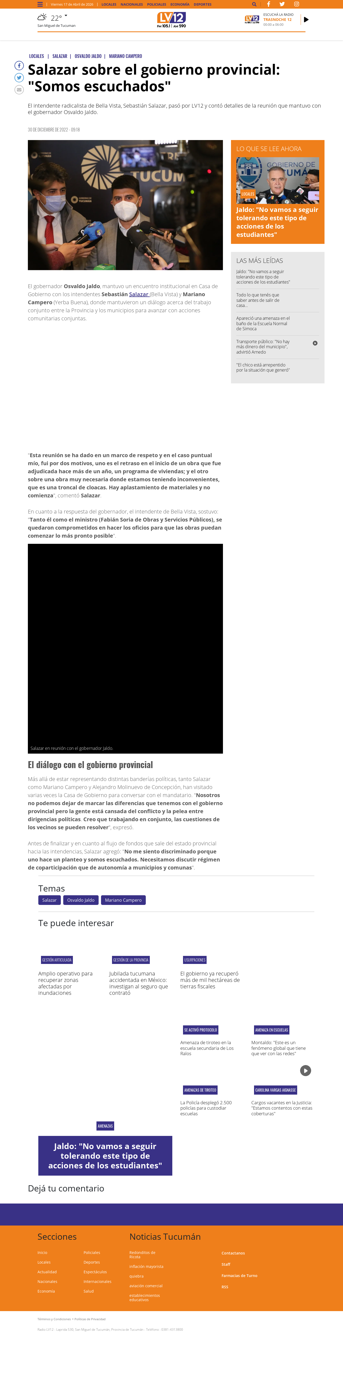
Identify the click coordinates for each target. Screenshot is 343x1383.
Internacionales (97, 1281)
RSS (225, 1286)
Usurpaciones (194, 960)
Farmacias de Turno (240, 1275)
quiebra (136, 1276)
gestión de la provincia (130, 960)
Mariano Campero (123, 900)
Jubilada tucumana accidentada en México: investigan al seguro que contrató (138, 983)
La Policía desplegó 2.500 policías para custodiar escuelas (206, 1108)
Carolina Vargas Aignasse (275, 1090)
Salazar (139, 294)
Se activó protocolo (200, 1030)
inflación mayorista (146, 1266)
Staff (226, 1264)
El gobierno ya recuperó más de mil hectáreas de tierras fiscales (210, 980)
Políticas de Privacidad (90, 1319)
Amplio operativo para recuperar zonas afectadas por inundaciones (65, 983)
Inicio (42, 1252)
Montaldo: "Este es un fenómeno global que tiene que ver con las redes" (278, 1047)
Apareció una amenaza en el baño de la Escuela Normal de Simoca (263, 323)
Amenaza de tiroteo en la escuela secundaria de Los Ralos (207, 1047)
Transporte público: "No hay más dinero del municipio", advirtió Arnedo (262, 347)
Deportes (202, 4)
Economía (179, 4)
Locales (109, 4)
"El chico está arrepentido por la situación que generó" (263, 367)
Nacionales (132, 4)
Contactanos (233, 1253)
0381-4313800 (172, 1329)
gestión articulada (57, 960)
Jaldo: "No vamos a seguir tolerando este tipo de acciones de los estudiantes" (277, 222)
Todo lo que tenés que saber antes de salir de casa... (257, 300)
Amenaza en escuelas (271, 1030)
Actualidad (47, 1271)
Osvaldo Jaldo (81, 900)
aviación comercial (146, 1285)
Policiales (156, 4)
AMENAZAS (105, 1126)
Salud (89, 1291)
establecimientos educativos (144, 1297)
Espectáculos (95, 1271)
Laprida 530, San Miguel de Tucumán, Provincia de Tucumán (99, 1329)
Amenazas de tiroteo (200, 1090)
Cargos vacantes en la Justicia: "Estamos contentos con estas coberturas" (281, 1108)
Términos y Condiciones (54, 1319)
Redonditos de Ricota (142, 1254)
